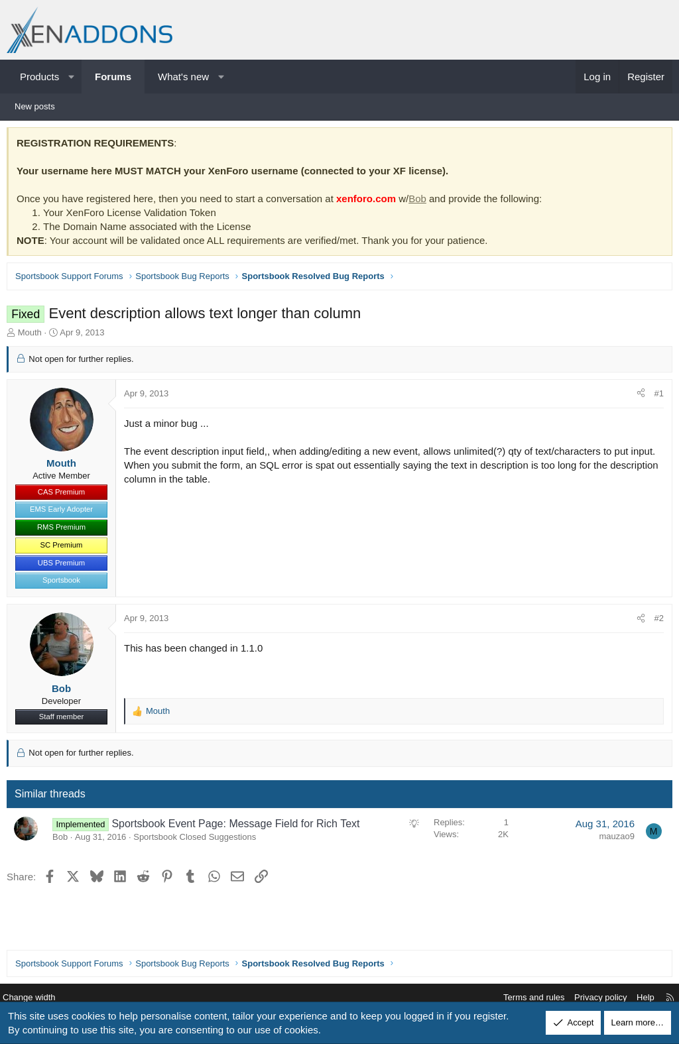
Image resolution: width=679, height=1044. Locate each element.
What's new (183, 76)
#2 (655, 621)
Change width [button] (39, 998)
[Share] (638, 397)
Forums (113, 76)
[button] (71, 76)
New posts (35, 106)
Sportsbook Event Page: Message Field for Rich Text (239, 827)
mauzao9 (613, 839)
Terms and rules (523, 998)
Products (39, 76)
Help (636, 998)
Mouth (33, 336)
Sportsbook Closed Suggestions (198, 840)
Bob (421, 201)
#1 (655, 397)
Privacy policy (590, 998)
